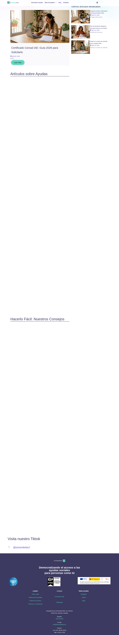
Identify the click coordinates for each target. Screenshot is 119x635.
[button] (51, 2)
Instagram (84, 594)
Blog (83, 600)
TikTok (84, 597)
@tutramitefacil (21, 547)
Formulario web (59, 596)
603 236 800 (59, 619)
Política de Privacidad (35, 597)
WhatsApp (59, 602)
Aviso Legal (35, 594)
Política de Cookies (35, 600)
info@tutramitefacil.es (59, 624)
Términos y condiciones (35, 604)
